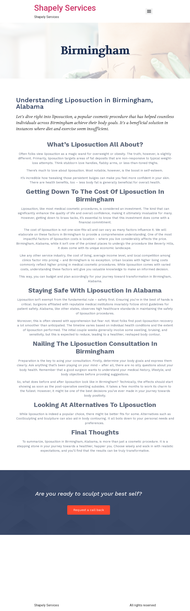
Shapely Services (65, 8)
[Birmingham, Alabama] (95, 567)
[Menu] (149, 11)
